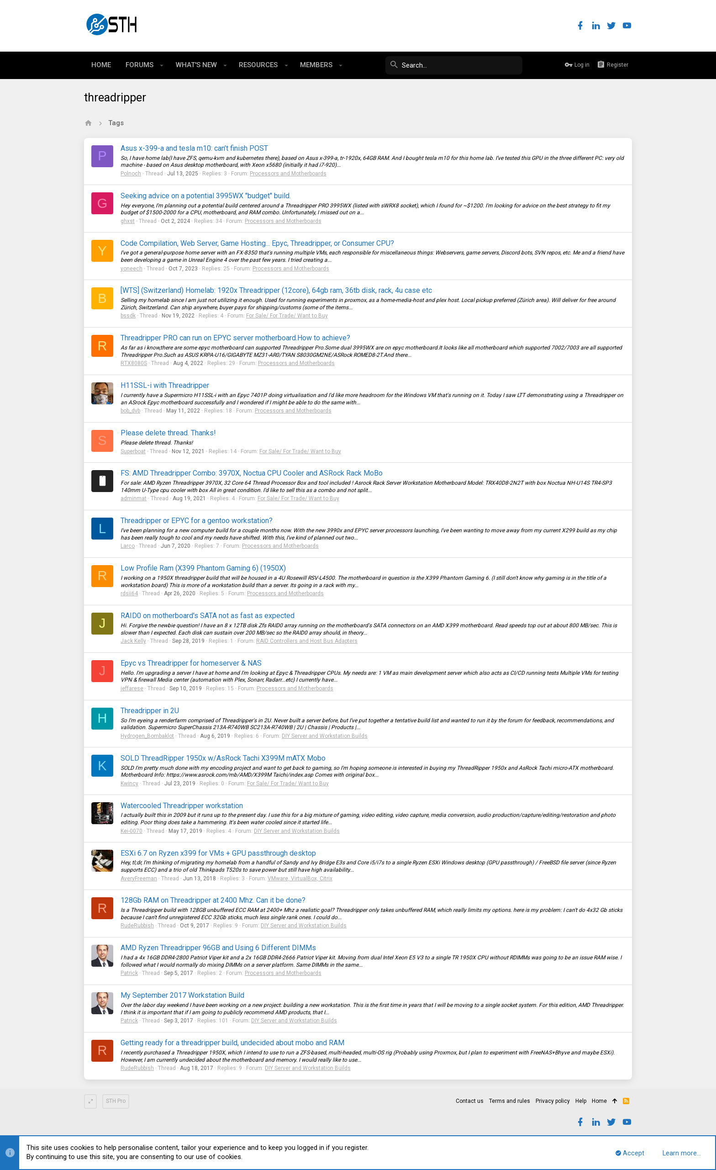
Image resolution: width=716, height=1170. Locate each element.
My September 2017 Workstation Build (182, 995)
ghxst (128, 221)
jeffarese (132, 688)
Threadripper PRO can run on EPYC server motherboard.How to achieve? (235, 338)
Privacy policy (553, 1101)
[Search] (453, 65)
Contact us (470, 1101)
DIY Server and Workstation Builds (325, 736)
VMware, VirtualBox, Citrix (300, 878)
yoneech (131, 268)
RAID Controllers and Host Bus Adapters (307, 641)
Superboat (133, 451)
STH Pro (116, 1101)
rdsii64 (129, 593)
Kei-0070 (131, 831)
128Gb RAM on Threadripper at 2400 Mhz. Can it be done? (213, 900)
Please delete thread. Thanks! (168, 433)
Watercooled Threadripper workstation (182, 805)
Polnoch (131, 173)
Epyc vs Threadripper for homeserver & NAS (191, 663)
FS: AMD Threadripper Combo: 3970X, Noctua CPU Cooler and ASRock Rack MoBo (252, 473)
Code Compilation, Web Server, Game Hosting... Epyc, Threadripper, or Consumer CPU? (257, 243)
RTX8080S (134, 363)
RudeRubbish (137, 925)
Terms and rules (509, 1101)
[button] (161, 65)
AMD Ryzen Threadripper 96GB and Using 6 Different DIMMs (218, 947)
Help (580, 1101)
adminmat (134, 498)
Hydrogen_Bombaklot (147, 736)
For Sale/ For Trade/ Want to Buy (287, 315)
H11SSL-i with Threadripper (165, 385)
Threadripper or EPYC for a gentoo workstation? (197, 520)
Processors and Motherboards (288, 173)
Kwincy (129, 783)
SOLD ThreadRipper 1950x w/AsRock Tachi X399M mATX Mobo (223, 758)
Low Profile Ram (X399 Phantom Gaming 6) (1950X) (203, 568)
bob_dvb (130, 411)
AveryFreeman (139, 878)
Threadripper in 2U (150, 710)
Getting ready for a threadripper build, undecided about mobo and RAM (232, 1042)
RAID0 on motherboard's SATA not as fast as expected (208, 615)
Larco (128, 546)
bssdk (128, 315)
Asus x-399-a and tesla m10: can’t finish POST (194, 148)
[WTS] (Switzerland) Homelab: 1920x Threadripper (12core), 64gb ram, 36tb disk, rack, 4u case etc (276, 290)
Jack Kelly (133, 641)
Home (599, 1101)
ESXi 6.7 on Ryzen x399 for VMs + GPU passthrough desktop (218, 853)
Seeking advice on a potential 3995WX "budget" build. (206, 195)
